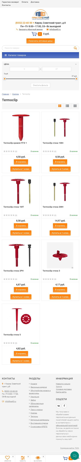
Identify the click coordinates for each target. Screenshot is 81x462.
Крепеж (34, 413)
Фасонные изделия (39, 387)
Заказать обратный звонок (31, 29)
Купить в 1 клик (21, 169)
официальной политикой (66, 425)
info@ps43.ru (55, 29)
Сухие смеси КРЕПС (39, 427)
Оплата (25, 2)
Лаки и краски (37, 410)
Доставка (35, 2)
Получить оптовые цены (41, 41)
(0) (10, 151)
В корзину (21, 161)
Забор (33, 400)
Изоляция (35, 397)
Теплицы (34, 416)
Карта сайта (61, 392)
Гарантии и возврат (10, 2)
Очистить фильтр (40, 85)
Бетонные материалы (40, 420)
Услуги (59, 386)
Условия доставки (64, 389)
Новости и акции (63, 384)
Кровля (34, 384)
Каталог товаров (15, 55)
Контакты (6, 5)
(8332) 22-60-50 (23, 22)
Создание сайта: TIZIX (69, 448)
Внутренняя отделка (39, 423)
